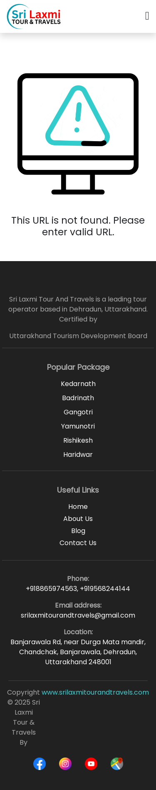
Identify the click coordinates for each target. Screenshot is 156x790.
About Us (78, 518)
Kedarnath (78, 384)
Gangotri (78, 412)
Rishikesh (78, 440)
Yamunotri (78, 426)
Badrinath (78, 398)
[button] (147, 16)
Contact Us (78, 543)
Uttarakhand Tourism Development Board (78, 336)
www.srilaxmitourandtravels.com (95, 692)
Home (78, 506)
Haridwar (78, 454)
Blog (78, 531)
